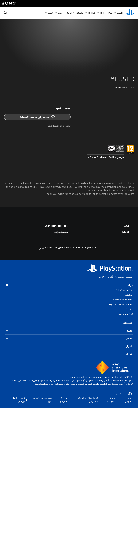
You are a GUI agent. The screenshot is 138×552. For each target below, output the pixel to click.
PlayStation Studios (122, 299)
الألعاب (120, 13)
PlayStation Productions (120, 304)
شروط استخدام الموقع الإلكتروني (88, 399)
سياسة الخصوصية (112, 399)
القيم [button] (69, 331)
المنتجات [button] (69, 323)
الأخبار (69, 13)
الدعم (50, 13)
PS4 (102, 13)
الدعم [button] (69, 338)
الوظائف (129, 294)
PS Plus (91, 13)
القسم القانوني (129, 399)
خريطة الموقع (63, 399)
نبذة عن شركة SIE (124, 290)
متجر (60, 13)
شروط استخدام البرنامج (18, 399)
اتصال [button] (69, 354)
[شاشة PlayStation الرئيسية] (130, 13)
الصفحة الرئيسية (125, 276)
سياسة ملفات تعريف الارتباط (42, 399)
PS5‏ (110, 13)
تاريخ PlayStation (125, 314)
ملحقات (79, 13)
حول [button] (69, 285)
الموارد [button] (69, 346)
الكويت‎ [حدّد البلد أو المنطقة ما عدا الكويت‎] (124, 393)
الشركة (129, 309)
